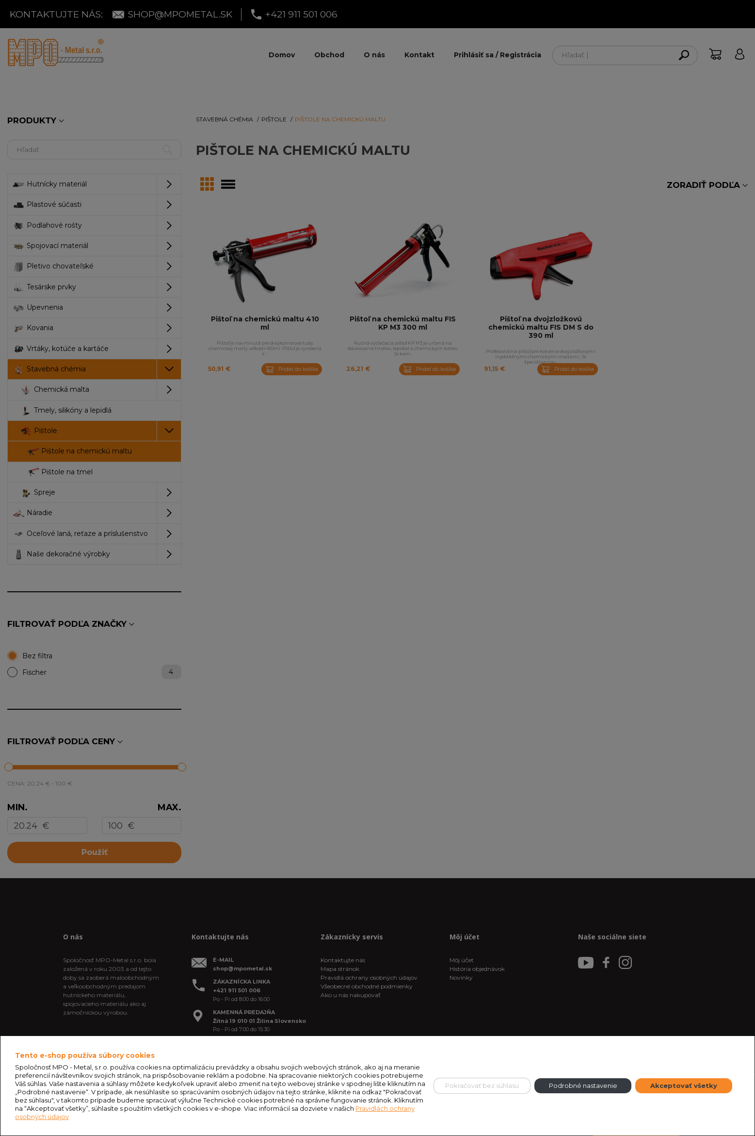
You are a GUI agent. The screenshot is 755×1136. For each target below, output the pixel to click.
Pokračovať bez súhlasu (482, 1085)
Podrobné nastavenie (583, 1085)
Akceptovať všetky (683, 1085)
